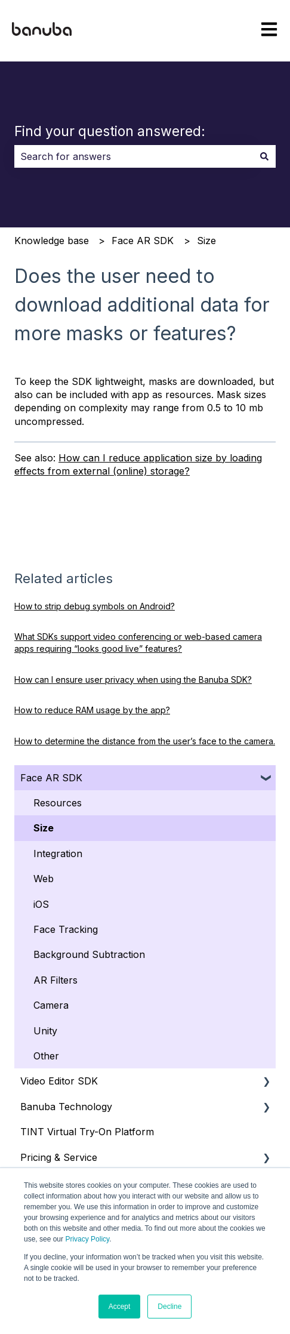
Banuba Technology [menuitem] (66, 1107)
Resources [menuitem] (57, 803)
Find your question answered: (109, 131)
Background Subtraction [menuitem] (89, 954)
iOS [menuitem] (41, 904)
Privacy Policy (87, 1239)
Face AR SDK (143, 241)
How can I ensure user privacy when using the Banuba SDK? (133, 679)
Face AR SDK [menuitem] (51, 778)
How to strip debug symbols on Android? (94, 606)
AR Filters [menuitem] (55, 980)
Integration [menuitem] (57, 853)
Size (206, 241)
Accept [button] (120, 1306)
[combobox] (133, 156)
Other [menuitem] (46, 1056)
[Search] (264, 156)
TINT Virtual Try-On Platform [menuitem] (87, 1132)
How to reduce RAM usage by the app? (92, 710)
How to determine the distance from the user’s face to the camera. (144, 741)
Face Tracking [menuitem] (65, 929)
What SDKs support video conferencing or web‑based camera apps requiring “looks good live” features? (138, 642)
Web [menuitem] (43, 879)
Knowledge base (51, 241)
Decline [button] (169, 1306)
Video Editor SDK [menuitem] (59, 1081)
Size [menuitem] (43, 828)
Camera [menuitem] (51, 1005)
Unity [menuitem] (45, 1031)
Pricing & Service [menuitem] (58, 1157)
